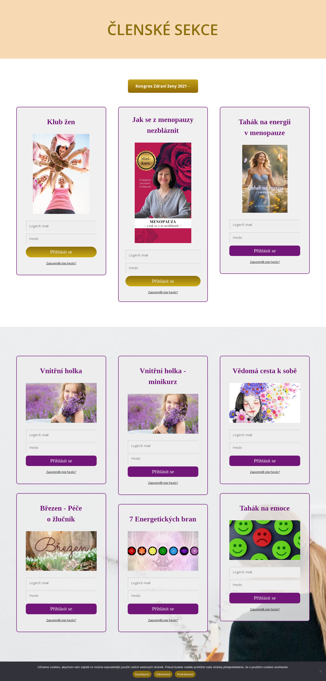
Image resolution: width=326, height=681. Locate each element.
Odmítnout (163, 674)
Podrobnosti (185, 674)
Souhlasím (142, 674)
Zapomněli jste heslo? (61, 262)
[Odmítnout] (320, 671)
